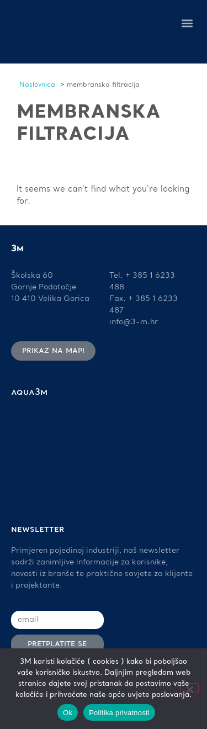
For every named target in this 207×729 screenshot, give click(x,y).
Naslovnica (37, 85)
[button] (187, 23)
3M (17, 249)
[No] (189, 688)
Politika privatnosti (119, 713)
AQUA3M (29, 392)
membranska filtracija (89, 123)
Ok (67, 713)
